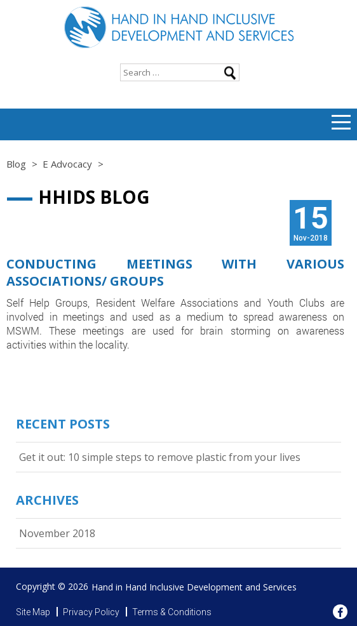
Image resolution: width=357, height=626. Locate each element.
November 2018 (57, 533)
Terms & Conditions (172, 612)
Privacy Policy (91, 612)
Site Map (33, 612)
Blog (16, 163)
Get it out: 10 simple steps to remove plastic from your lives (159, 457)
